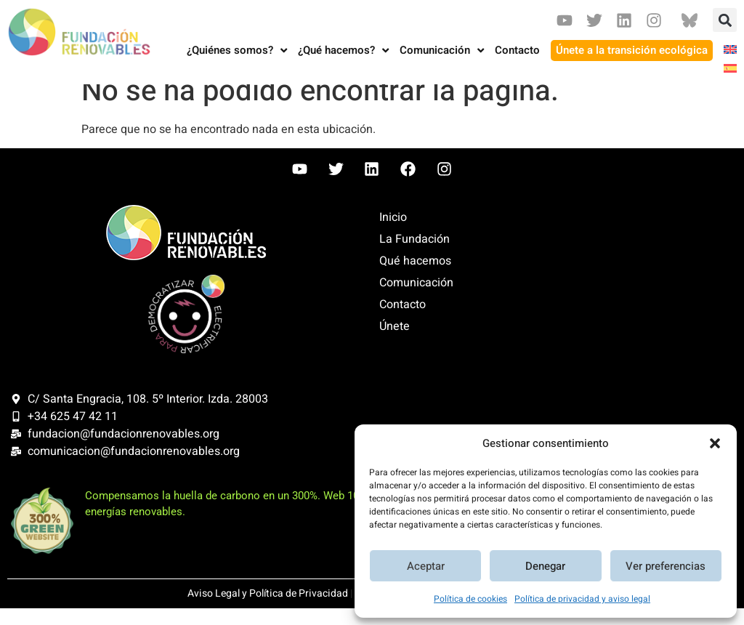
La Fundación (414, 256)
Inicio (393, 234)
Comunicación (416, 299)
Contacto (402, 321)
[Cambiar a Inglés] (725, 50)
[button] (715, 443)
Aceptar (426, 566)
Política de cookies (470, 598)
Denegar (545, 566)
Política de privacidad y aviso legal (582, 598)
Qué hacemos (415, 277)
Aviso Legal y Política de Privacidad (267, 610)
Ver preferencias (665, 566)
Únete (394, 343)
